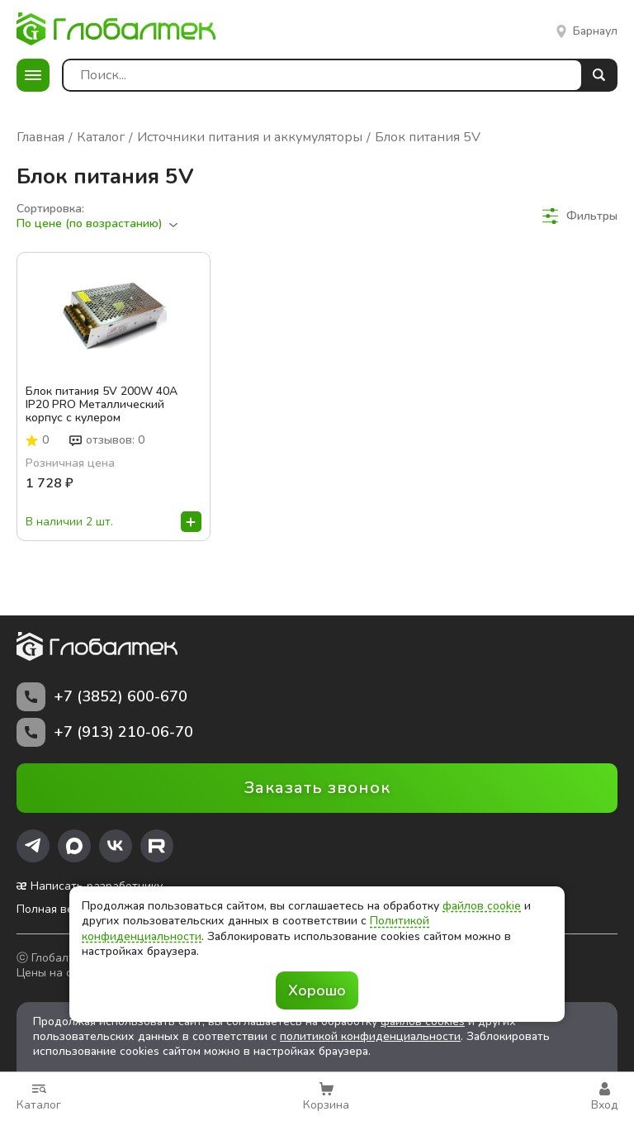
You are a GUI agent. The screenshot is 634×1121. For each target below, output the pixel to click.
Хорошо (317, 990)
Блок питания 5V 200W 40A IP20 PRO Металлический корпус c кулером (101, 405)
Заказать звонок (317, 788)
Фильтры (579, 216)
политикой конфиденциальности (370, 1036)
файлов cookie (481, 906)
